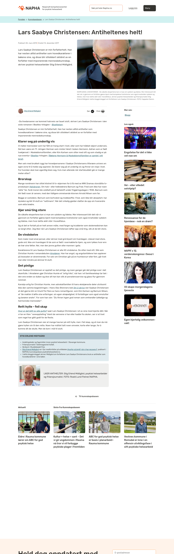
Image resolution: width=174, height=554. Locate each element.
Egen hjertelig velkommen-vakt (139, 321)
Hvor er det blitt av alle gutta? (32, 311)
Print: (100, 111)
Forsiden (21, 20)
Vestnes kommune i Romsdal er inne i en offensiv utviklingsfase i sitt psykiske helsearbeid (138, 441)
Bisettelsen (57, 124)
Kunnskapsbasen (35, 20)
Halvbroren (34, 187)
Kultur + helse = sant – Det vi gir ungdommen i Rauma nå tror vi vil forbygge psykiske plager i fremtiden (69, 441)
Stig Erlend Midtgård (30, 350)
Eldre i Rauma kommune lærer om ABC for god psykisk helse (32, 440)
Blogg (127, 115)
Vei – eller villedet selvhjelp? (134, 187)
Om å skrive (79, 288)
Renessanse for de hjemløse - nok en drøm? (138, 219)
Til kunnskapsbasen (87, 396)
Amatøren (55, 253)
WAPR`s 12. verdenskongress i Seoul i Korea (139, 254)
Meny (149, 8)
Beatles (34, 155)
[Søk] (118, 8)
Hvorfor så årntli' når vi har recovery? (82, 350)
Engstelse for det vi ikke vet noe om (138, 154)
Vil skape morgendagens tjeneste (138, 288)
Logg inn (133, 8)
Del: (90, 111)
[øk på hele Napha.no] (103, 8)
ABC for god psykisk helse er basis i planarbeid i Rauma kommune (104, 440)
